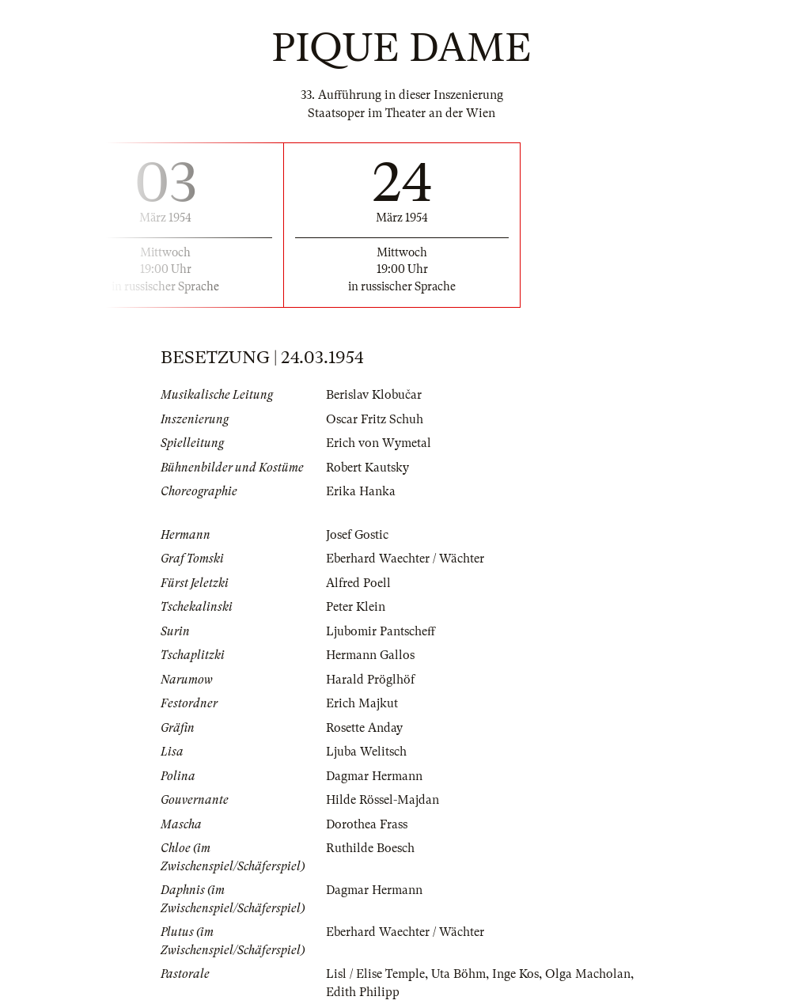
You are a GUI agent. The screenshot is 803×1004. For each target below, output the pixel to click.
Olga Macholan (588, 974)
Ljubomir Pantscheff (380, 631)
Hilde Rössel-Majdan (382, 800)
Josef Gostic (357, 535)
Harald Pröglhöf (370, 679)
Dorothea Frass (366, 824)
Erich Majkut (362, 703)
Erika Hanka (361, 491)
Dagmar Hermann (374, 776)
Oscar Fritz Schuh (374, 419)
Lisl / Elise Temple (375, 974)
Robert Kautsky (367, 467)
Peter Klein (355, 607)
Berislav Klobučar (374, 395)
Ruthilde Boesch (370, 848)
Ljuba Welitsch (366, 751)
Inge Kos (515, 974)
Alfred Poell (358, 583)
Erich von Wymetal (378, 443)
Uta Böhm (458, 974)
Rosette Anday (364, 728)
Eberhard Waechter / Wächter (405, 558)
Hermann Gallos (370, 655)
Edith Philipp (363, 992)
